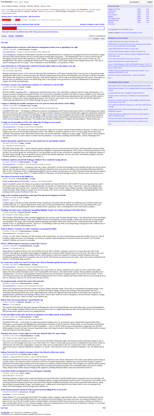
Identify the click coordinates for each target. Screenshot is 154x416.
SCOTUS (18, 9)
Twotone (21, 87)
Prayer (3, 9)
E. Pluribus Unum (25, 105)
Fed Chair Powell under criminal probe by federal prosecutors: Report (128, 118)
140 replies (28, 302)
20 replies (28, 143)
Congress (72, 9)
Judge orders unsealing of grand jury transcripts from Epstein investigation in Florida (33, 195)
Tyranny (98, 9)
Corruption (62, 9)
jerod (22, 373)
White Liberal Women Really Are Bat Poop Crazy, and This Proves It (128, 121)
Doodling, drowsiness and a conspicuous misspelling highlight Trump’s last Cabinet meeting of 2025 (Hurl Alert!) (43, 210)
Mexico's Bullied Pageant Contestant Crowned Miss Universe (24, 244)
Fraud (77, 9)
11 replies (32, 179)
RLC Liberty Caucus (114, 18)
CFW (20, 197)
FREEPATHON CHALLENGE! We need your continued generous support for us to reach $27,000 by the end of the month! (129, 45)
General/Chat (112, 11)
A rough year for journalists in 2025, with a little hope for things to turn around (30, 122)
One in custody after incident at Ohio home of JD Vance (124, 59)
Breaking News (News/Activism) (118, 38)
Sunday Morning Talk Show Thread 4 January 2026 (123, 61)
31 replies (36, 317)
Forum (16, 2)
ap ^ (4, 146)
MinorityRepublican (26, 335)
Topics (139, 9)
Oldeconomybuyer (24, 49)
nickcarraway (24, 392)
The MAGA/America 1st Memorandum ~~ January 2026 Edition (127, 75)
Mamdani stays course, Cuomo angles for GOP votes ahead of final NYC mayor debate (33, 333)
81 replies (35, 105)
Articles (4, 36)
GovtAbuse (92, 9)
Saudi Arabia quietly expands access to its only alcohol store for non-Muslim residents (33, 141)
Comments (19, 36)
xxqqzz (22, 143)
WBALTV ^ (6, 200)
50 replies (36, 124)
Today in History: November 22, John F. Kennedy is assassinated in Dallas (29, 229)
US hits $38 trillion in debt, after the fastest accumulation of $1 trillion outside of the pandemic (36, 315)
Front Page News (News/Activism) (118, 82)
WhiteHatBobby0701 (25, 246)
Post (147, 9)
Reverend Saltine (23, 179)
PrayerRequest (10, 9)
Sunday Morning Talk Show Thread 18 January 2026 (123, 41)
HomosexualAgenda (42, 9)
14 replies (28, 87)
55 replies (35, 162)
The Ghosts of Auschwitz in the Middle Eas (17, 176)
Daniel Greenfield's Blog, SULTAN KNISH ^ (16, 181)
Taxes (67, 9)
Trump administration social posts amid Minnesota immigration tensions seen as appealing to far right (39, 47)
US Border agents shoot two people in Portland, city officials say (126, 51)
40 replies (35, 212)
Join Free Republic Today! (125, 29)
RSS (104, 408)
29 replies (34, 49)
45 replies (36, 246)
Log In (21, 2)
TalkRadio (41, 11)
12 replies (27, 68)
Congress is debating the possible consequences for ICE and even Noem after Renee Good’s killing (37, 103)
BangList (29, 9)
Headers (96, 38)
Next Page (4, 42)
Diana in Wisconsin (25, 212)
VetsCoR (110, 22)
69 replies (36, 231)
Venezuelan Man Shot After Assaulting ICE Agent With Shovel (126, 93)
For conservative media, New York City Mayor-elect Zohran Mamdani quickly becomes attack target (39, 262)
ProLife (23, 9)
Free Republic (7, 2)
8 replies (27, 373)
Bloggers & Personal (114, 9)
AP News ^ (6, 89)
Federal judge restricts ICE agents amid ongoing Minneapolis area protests (129, 85)
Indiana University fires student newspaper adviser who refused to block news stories (33, 352)
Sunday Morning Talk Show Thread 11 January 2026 (123, 48)
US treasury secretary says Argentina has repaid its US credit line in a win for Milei (32, 85)
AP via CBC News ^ (9, 375)
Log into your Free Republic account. (131, 32)
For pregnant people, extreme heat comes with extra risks (22, 281)
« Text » (102, 38)
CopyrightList (90, 11)
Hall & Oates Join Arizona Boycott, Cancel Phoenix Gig (22, 300)
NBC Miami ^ (7, 394)
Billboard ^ (6, 304)
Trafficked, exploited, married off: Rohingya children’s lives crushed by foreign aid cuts (34, 160)
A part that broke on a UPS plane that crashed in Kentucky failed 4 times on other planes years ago (38, 66)
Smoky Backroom (113, 20)
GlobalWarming (53, 9)
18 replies (35, 264)
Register (26, 2)
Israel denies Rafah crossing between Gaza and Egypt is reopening (26, 371)
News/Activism (112, 15)
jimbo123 (21, 302)
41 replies (36, 283)
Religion (110, 16)
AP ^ (4, 70)
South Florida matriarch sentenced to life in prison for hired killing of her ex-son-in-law (34, 390)
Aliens (34, 9)
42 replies (26, 197)
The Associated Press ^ (10, 52)
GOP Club (111, 13)
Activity (11, 36)
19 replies (35, 354)
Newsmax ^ (6, 248)
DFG (21, 68)
